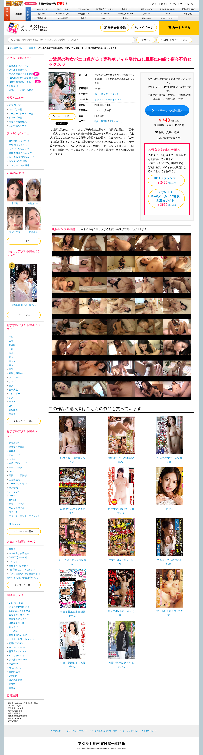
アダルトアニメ (104, 18)
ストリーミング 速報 (19, 165)
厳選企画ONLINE (188, 9)
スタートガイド (160, 4)
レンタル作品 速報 (18, 161)
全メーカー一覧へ (23, 531)
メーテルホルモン (18, 483)
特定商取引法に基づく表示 (104, 731)
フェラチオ (14, 377)
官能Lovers (146, 18)
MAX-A (167, 14)
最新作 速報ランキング (20, 153)
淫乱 (11, 353)
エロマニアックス (63, 14)
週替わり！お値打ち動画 (21, 90)
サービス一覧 (186, 4)
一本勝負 (17, 14)
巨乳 (111, 121)
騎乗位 (12, 414)
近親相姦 (13, 410)
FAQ (174, 4)
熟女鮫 (83, 18)
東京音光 (13, 487)
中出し (119, 121)
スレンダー (14, 393)
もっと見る (24, 241)
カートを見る (179, 27)
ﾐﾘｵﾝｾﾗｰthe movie (167, 9)
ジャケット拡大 (62, 116)
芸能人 (12, 549)
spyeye (12, 500)
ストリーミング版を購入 (167, 110)
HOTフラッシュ (167, 18)
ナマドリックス (16, 504)
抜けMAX (41, 14)
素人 (11, 365)
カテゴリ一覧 (15, 109)
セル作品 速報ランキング (21, 157)
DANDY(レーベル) (18, 557)
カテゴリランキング (19, 149)
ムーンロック (15, 467)
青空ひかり (14, 232)
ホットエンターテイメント (108, 94)
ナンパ (12, 381)
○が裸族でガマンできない (22, 569)
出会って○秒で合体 (18, 565)
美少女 (12, 361)
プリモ (12, 459)
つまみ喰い (188, 14)
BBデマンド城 (62, 9)
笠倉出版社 (14, 479)
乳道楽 (125, 18)
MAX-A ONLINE (17, 647)
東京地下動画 (62, 18)
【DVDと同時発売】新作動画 (23, 77)
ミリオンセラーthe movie (21, 639)
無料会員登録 (115, 27)
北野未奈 (33, 232)
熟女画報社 (14, 443)
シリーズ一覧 (15, 117)
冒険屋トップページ (19, 65)
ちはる (170, 509)
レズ (11, 397)
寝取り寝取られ (16, 373)
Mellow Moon (15, 524)
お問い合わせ (150, 731)
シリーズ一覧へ (23, 585)
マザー (12, 495)
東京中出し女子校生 (19, 553)
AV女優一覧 (15, 105)
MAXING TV (104, 14)
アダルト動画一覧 (18, 69)
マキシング (14, 455)
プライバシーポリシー (77, 731)
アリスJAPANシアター (20, 607)
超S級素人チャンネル (104, 9)
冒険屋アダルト (17, 48)
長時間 (104, 121)
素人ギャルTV (146, 9)
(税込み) (165, 180)
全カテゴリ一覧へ (23, 421)
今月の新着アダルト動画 (21, 74)
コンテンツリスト (130, 731)
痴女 (11, 385)
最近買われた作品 (18, 121)
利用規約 (57, 731)
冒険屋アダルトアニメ (20, 651)
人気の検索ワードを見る (174, 39)
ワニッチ (13, 512)
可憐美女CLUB (83, 14)
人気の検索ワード (18, 125)
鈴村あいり (33, 203)
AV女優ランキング (18, 145)
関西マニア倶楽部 (18, 475)
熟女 (97, 121)
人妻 (11, 341)
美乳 (11, 369)
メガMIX (146, 14)
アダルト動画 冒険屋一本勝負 (101, 744)
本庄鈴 (14, 203)
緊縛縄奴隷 (41, 18)
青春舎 (12, 451)
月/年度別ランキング (19, 141)
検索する (145, 39)
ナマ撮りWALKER (125, 14)
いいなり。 (14, 561)
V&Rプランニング (18, 463)
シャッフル (14, 492)
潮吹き (12, 401)
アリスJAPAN (83, 9)
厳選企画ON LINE (18, 635)
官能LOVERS (16, 643)
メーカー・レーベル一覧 (21, 113)
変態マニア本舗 (16, 447)
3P (10, 406)
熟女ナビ (125, 9)
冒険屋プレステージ (19, 615)
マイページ (144, 27)
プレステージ (41, 9)
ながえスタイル (16, 508)
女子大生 (13, 389)
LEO (11, 471)
